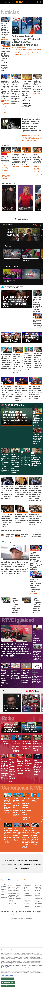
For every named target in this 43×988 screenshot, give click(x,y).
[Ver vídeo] (12, 702)
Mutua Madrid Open (22, 860)
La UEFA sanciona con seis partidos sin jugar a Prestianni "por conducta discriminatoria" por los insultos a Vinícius (6, 172)
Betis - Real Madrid (10, 860)
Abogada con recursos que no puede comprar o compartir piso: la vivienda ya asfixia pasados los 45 (32, 137)
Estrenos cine (18, 864)
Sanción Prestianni (7, 864)
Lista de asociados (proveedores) (8, 975)
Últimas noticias (25, 868)
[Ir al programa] (21, 234)
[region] (21, 968)
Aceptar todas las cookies (7, 978)
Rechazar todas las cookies (8, 982)
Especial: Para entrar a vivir (30, 140)
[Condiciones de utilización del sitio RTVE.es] (1, 912)
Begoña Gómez (28, 864)
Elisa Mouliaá (37, 864)
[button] (41, 234)
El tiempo (16, 868)
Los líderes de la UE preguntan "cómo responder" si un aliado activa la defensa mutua (6, 108)
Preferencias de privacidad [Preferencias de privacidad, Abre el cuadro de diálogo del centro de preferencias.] (8, 985)
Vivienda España (33, 860)
